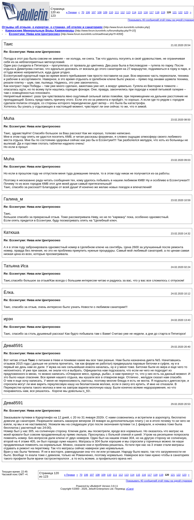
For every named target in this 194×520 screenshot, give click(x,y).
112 (122, 12)
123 (186, 12)
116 (146, 12)
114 (134, 12)
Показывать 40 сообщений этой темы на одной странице (159, 480)
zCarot (130, 488)
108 (99, 12)
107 (94, 12)
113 (128, 12)
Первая (71, 12)
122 (180, 12)
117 (151, 12)
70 (82, 12)
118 (157, 12)
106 (88, 12)
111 (117, 12)
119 (163, 12)
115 (140, 12)
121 (175, 12)
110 (111, 12)
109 (105, 12)
